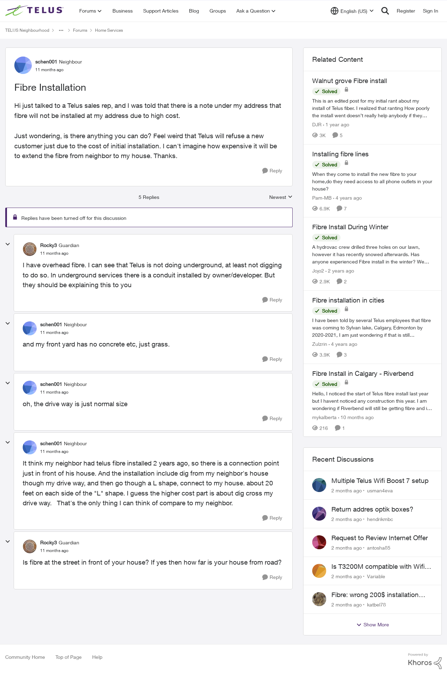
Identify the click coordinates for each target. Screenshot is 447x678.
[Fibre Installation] (54, 253)
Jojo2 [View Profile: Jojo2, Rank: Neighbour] (318, 271)
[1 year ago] (336, 124)
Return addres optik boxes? (372, 509)
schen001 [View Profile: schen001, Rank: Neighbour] (46, 62)
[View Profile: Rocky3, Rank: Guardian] (30, 249)
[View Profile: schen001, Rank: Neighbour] (23, 65)
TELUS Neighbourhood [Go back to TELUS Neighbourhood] (27, 30)
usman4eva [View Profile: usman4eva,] (380, 490)
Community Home (25, 657)
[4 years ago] (347, 197)
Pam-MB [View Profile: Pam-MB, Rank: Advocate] (322, 197)
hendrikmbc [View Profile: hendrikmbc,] (380, 519)
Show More (372, 624)
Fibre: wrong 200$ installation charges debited (375, 595)
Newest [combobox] (281, 197)
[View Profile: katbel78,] (319, 599)
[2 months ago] (346, 490)
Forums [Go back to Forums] (80, 30)
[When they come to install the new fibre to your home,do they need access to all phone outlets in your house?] (372, 181)
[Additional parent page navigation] (61, 30)
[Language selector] (352, 11)
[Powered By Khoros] (425, 661)
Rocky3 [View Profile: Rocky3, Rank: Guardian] (48, 245)
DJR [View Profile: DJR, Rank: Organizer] (317, 124)
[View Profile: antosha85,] (319, 542)
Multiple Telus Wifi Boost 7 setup (379, 480)
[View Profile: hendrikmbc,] (319, 514)
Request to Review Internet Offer (379, 538)
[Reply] (272, 171)
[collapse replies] (7, 244)
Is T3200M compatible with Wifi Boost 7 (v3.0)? (378, 566)
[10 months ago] (356, 416)
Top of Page (69, 657)
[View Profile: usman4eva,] (319, 485)
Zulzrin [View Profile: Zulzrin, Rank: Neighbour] (319, 344)
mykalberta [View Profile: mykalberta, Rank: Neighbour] (324, 417)
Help (97, 657)
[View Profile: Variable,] (319, 571)
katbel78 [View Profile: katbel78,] (376, 605)
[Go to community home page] (35, 10)
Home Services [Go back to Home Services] (109, 30)
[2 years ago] (339, 270)
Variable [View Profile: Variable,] (376, 576)
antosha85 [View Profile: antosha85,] (378, 548)
